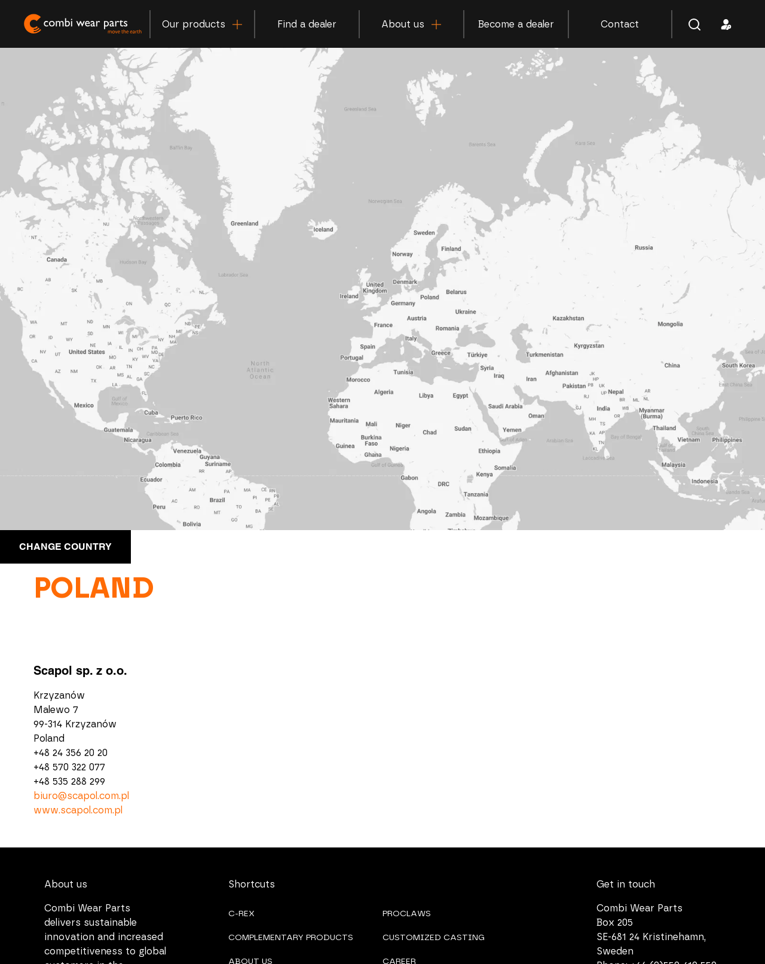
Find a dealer (306, 24)
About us (411, 24)
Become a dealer (516, 24)
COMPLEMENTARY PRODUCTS (290, 938)
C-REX (241, 914)
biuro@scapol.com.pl (81, 796)
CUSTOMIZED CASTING (433, 938)
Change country (65, 546)
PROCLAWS (406, 914)
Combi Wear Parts (83, 23)
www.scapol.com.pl (78, 810)
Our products (202, 24)
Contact (620, 24)
